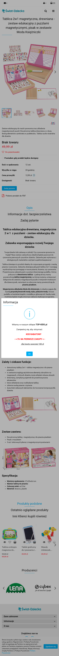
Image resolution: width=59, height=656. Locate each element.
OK (29, 354)
